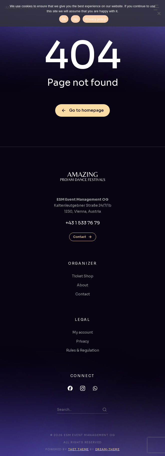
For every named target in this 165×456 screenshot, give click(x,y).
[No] (158, 13)
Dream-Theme (107, 449)
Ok (64, 19)
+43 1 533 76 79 (82, 223)
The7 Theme (78, 449)
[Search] (104, 409)
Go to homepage (82, 110)
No (75, 19)
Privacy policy (95, 19)
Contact (82, 237)
